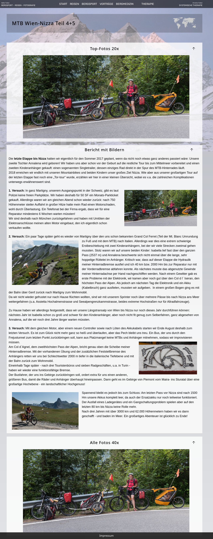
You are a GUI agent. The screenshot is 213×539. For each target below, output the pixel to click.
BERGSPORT (89, 3)
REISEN (74, 3)
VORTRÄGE (106, 3)
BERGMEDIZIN (124, 3)
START (63, 3)
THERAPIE (147, 3)
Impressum (106, 536)
